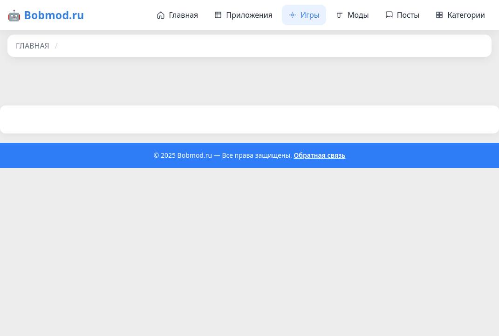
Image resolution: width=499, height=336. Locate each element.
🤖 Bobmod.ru (45, 14)
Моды (352, 15)
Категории (460, 15)
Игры (304, 15)
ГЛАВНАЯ (32, 46)
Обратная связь (320, 155)
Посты (402, 15)
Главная (177, 15)
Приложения (243, 15)
